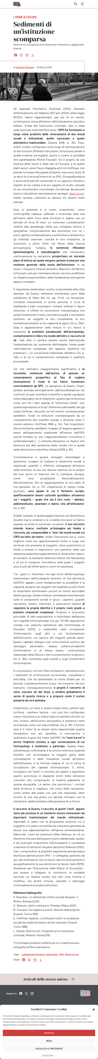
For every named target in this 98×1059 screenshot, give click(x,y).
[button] (93, 1009)
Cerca (75, 4)
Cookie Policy (47, 1055)
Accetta (49, 1033)
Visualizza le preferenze (49, 1048)
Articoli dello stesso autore (49, 979)
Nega (49, 1041)
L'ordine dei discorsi (25, 17)
